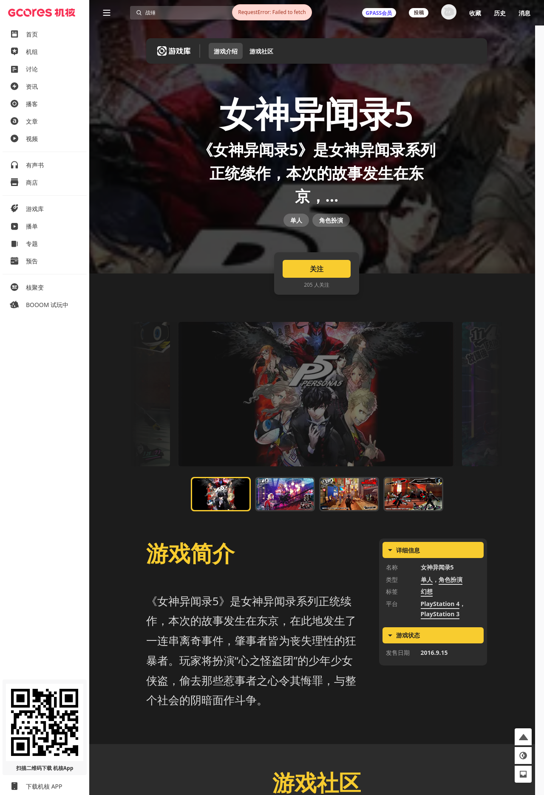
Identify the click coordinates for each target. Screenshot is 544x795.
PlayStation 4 (440, 624)
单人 (296, 234)
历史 (500, 13)
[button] (523, 736)
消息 (524, 13)
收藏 (475, 13)
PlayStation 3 (440, 635)
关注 (316, 289)
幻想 (427, 613)
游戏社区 (261, 51)
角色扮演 (331, 234)
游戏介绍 (226, 51)
